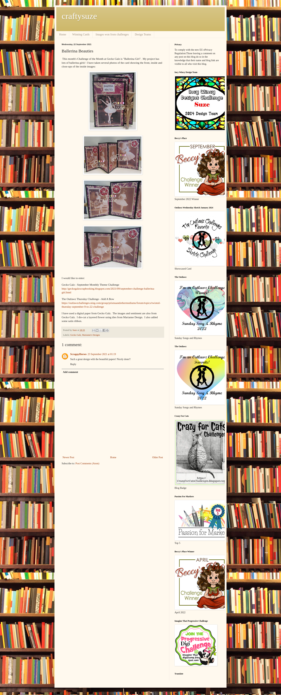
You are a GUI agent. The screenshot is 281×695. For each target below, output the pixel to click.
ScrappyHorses (78, 354)
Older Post (157, 457)
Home (62, 34)
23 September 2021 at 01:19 (102, 354)
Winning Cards (81, 34)
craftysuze (79, 16)
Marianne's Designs (91, 335)
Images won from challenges (112, 34)
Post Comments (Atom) (87, 463)
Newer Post (68, 457)
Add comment (70, 372)
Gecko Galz (75, 335)
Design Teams (143, 34)
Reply (73, 364)
